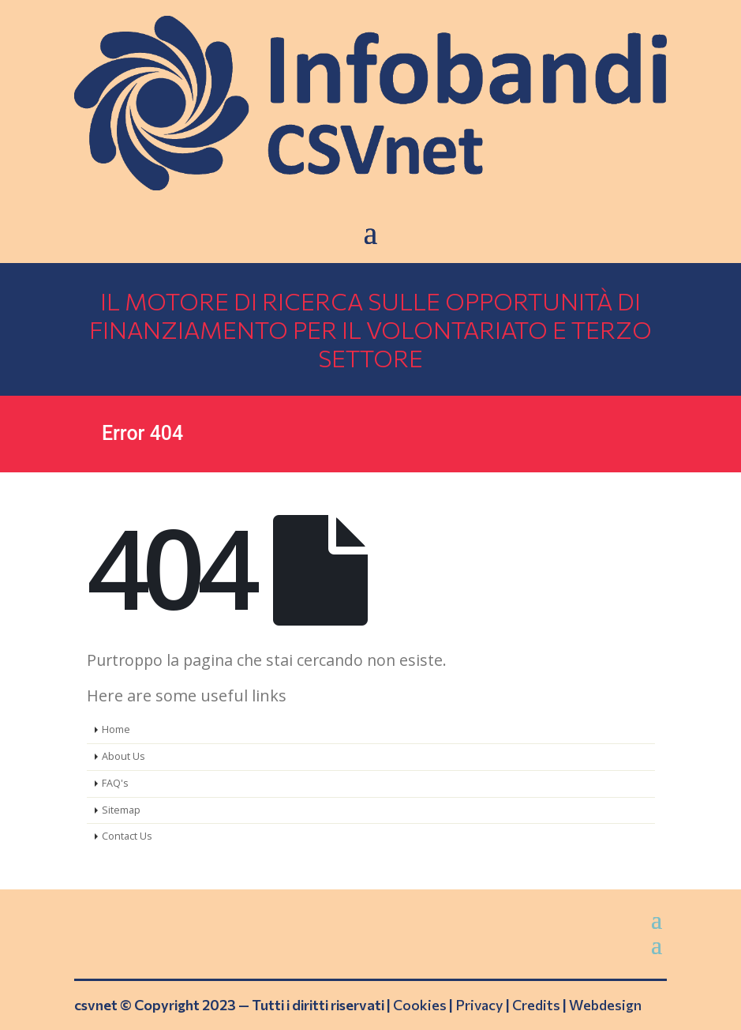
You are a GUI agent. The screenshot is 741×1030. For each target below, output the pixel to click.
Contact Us (127, 836)
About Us (123, 756)
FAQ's (115, 783)
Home (116, 729)
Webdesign (605, 1004)
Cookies (420, 1004)
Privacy (479, 1004)
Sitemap (121, 810)
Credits (536, 1004)
